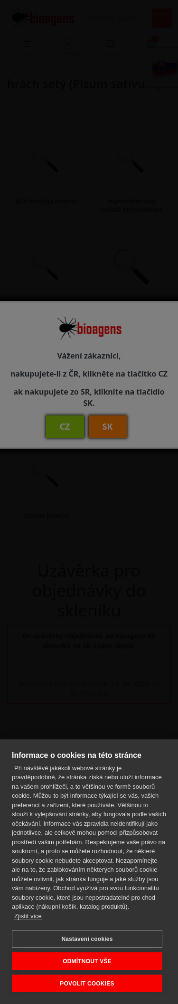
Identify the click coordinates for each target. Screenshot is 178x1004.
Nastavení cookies (86, 939)
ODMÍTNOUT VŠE (87, 961)
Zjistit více (28, 916)
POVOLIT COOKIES (87, 983)
